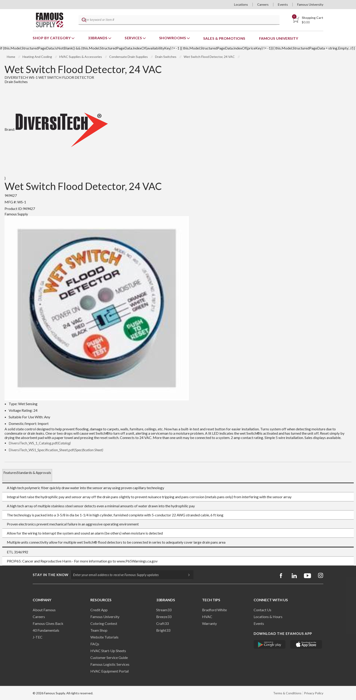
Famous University (310, 4)
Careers (263, 4)
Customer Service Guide (109, 657)
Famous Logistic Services (109, 664)
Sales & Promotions (224, 38)
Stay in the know (51, 575)
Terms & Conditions (287, 693)
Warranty (209, 623)
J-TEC (37, 637)
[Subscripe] (186, 574)
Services (134, 38)
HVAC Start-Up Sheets (108, 650)
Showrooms (173, 38)
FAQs (94, 644)
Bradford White (214, 610)
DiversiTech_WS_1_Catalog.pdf (40, 443)
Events (283, 4)
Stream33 (163, 610)
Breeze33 (163, 616)
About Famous (44, 610)
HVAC (207, 616)
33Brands (98, 38)
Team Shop (98, 630)
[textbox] (178, 20)
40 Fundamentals (46, 630)
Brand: (56, 129)
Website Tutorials (104, 637)
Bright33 (163, 630)
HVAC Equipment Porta (109, 671)
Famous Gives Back (48, 623)
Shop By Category (52, 38)
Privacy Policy (313, 693)
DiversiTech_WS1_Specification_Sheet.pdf (56, 450)
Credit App (99, 610)
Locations (241, 4)
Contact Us (262, 610)
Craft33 (162, 623)
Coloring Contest (103, 623)
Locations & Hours (268, 616)
